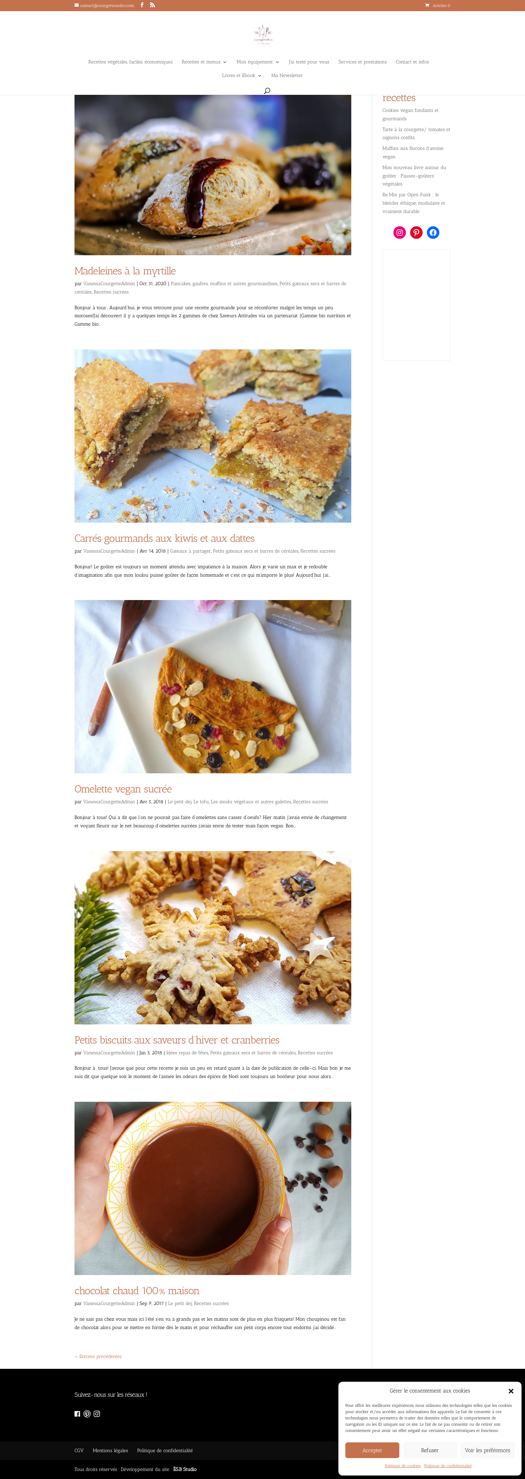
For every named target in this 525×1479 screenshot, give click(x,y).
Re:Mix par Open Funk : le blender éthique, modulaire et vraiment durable (414, 203)
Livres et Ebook (238, 75)
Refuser (430, 1450)
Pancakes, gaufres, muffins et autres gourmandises (224, 284)
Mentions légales (110, 1451)
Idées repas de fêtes (187, 1053)
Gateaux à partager (190, 551)
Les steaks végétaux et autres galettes (251, 802)
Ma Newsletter (287, 75)
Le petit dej (179, 802)
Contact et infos (412, 62)
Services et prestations (362, 62)
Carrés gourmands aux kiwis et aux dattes (164, 538)
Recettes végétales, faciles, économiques (130, 62)
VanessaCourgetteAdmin (109, 284)
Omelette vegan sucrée (123, 789)
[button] (511, 1391)
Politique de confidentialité (448, 1465)
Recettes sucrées (111, 292)
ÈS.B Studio (185, 1469)
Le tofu (201, 802)
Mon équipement (255, 62)
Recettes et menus (201, 62)
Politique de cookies (403, 1465)
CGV (79, 1451)
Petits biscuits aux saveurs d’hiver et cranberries (177, 1040)
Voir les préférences (487, 1450)
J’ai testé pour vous (309, 62)
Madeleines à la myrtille (125, 271)
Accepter (372, 1450)
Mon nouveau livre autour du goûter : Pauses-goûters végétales (414, 176)
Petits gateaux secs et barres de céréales (256, 551)
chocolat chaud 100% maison (137, 1290)
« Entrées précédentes (98, 1356)
